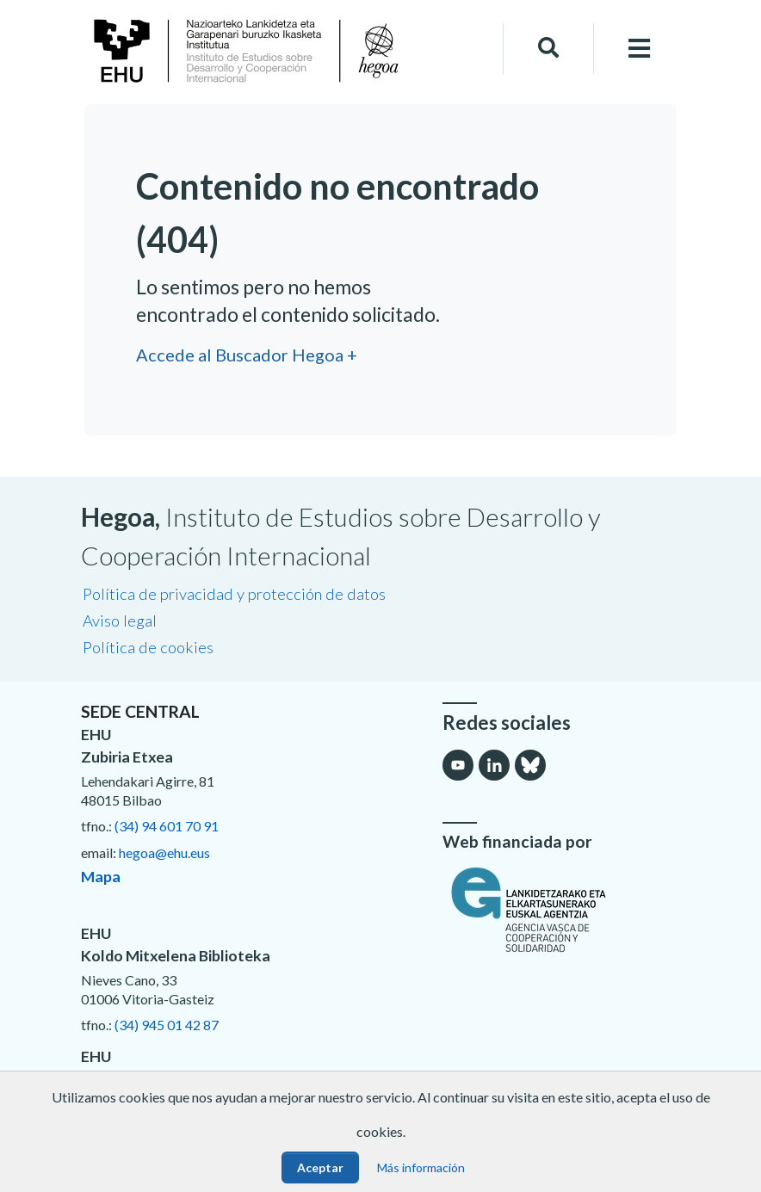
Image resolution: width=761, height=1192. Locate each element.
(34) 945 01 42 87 (166, 1024)
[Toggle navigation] (639, 49)
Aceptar (320, 1167)
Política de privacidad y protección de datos (234, 593)
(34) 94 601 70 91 (166, 826)
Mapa (101, 876)
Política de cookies (148, 647)
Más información (421, 1167)
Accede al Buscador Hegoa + (246, 354)
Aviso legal (120, 620)
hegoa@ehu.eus (164, 852)
